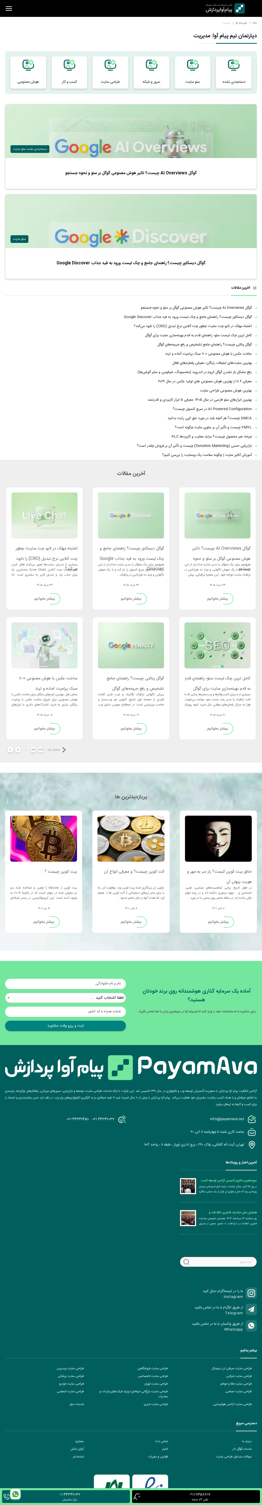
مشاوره (79, 1441)
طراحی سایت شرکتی (239, 1376)
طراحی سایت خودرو (71, 1383)
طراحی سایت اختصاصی (153, 1376)
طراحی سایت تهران (156, 1383)
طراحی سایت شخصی (70, 1391)
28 (41, 749)
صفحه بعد (53, 749)
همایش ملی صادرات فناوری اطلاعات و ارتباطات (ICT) (233, 1212)
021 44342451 (78, 1119)
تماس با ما (161, 1441)
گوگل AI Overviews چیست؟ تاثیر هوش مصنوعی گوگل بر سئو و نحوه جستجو (221, 551)
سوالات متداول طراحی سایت (234, 1456)
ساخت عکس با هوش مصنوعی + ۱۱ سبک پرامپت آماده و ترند (48, 681)
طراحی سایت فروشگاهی (152, 1368)
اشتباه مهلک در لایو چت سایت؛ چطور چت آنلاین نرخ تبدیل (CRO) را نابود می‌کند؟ (47, 551)
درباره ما (247, 1441)
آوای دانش (77, 1449)
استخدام (78, 1456)
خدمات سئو (77, 1404)
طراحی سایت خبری (156, 1404)
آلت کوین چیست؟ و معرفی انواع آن (134, 871)
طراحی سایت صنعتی (238, 1391)
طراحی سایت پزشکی (71, 1376)
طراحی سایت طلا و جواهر (236, 1383)
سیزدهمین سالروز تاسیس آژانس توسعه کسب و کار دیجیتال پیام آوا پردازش (229, 1180)
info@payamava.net (227, 1119)
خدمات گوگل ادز (242, 1449)
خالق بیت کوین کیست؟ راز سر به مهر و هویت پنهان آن (219, 874)
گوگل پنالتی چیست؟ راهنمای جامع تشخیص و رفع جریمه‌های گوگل (135, 681)
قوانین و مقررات (158, 1456)
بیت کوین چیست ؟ (61, 871)
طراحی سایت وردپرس (70, 1368)
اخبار (165, 1449)
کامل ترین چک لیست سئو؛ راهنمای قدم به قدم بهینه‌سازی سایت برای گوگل (217, 681)
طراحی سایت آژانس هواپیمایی (232, 1404)
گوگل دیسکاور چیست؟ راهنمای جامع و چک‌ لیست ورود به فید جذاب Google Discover (132, 551)
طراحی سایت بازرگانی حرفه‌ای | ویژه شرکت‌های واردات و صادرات (133, 1394)
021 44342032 (103, 1119)
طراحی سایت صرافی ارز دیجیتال (232, 1368)
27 (33, 749)
